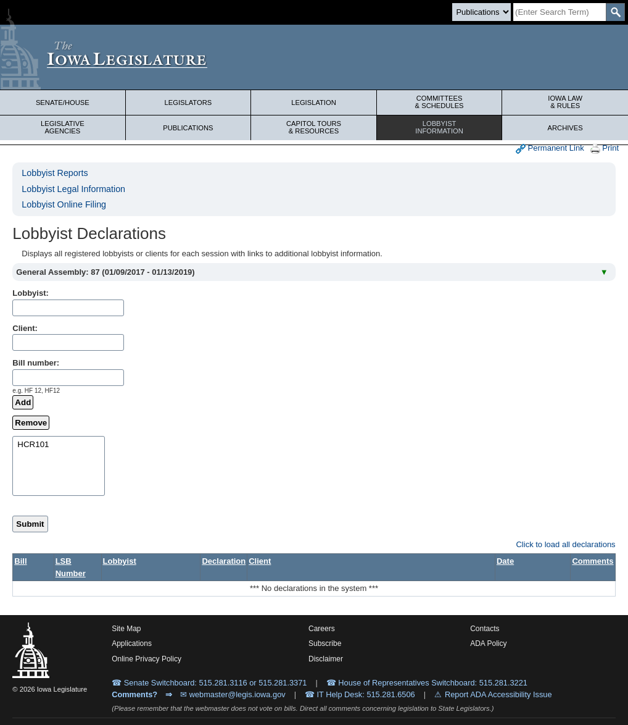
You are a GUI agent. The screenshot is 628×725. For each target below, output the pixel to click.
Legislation (313, 102)
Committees (439, 101)
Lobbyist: (30, 293)
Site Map (126, 628)
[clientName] (68, 342)
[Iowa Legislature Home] (314, 57)
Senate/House (62, 102)
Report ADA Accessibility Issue (498, 694)
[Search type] (481, 12)
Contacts (484, 628)
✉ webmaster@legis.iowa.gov (233, 694)
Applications (132, 643)
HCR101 (58, 445)
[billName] (68, 377)
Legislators (188, 102)
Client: (24, 328)
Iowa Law (565, 101)
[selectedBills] (58, 466)
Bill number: (35, 362)
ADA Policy (488, 643)
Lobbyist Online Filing (64, 204)
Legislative (62, 127)
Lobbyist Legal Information (73, 189)
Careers (321, 628)
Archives (565, 128)
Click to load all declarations (565, 544)
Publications (188, 128)
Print (604, 148)
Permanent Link (550, 148)
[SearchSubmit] (615, 12)
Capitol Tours (313, 127)
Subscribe (324, 643)
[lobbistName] (68, 308)
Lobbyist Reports (55, 173)
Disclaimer (325, 659)
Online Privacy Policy (146, 659)
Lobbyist (439, 127)
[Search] (559, 12)
